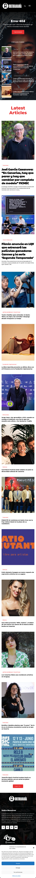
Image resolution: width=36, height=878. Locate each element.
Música (5, 620)
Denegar (18, 868)
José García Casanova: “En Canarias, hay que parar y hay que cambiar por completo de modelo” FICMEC (23, 53)
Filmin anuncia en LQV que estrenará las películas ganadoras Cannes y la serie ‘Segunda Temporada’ (23, 67)
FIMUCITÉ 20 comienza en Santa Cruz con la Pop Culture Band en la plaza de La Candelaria (17, 522)
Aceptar (18, 863)
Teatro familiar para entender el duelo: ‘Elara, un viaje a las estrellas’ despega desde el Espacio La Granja (23, 80)
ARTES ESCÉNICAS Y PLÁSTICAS (21, 75)
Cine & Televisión (17, 61)
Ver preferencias (18, 872)
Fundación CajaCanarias (19, 89)
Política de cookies (16, 875)
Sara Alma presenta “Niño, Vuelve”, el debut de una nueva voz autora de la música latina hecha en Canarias (18, 624)
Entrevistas (6, 414)
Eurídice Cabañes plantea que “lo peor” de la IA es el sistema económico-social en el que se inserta (18, 727)
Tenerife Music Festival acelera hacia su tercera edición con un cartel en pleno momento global (16, 779)
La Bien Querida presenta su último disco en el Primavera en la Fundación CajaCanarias (23, 93)
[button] (33, 848)
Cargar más (18, 786)
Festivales (16, 49)
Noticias (5, 467)
